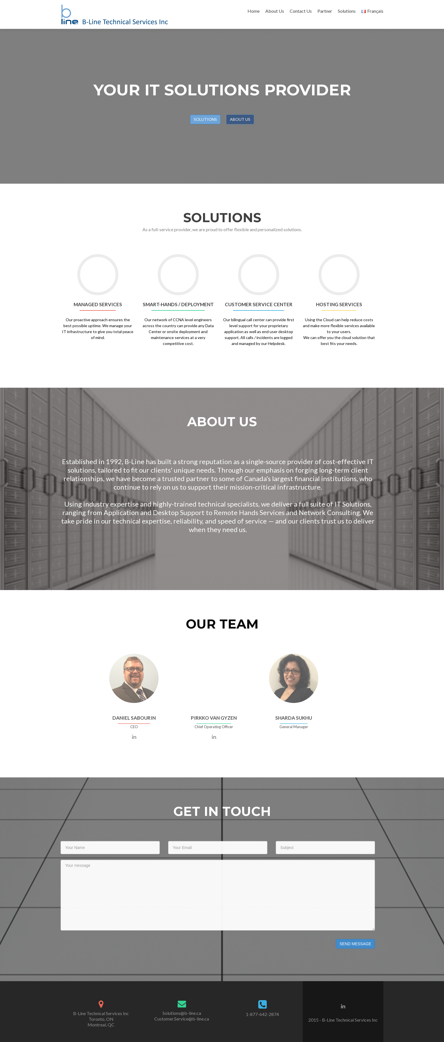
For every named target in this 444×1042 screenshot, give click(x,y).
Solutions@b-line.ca (182, 1013)
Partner (324, 11)
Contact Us (301, 11)
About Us (274, 11)
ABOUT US (240, 119)
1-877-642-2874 (262, 1014)
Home (253, 11)
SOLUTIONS (205, 119)
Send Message (355, 944)
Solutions (347, 11)
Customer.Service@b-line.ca (181, 1018)
